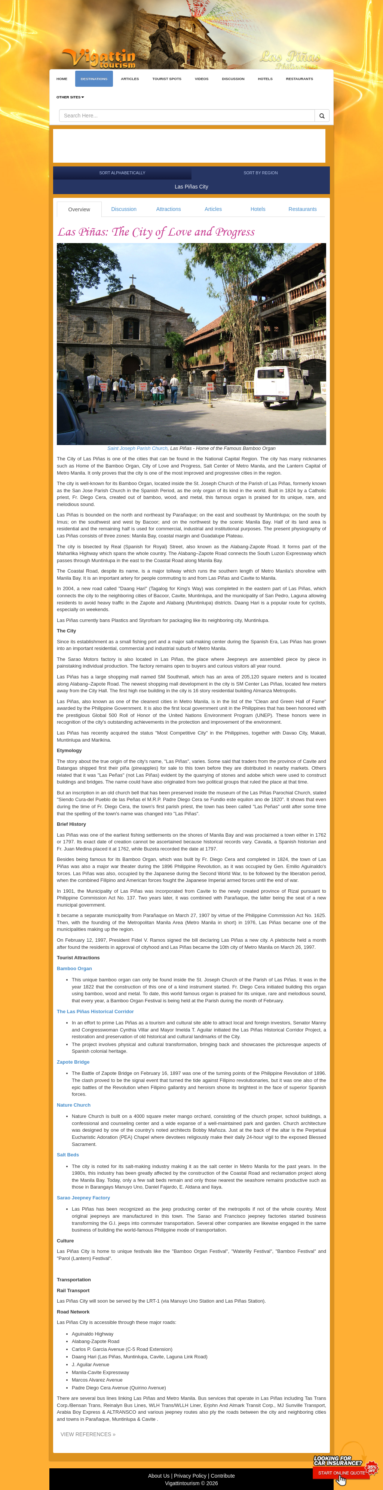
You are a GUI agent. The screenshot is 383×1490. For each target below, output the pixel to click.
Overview (79, 209)
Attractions (168, 209)
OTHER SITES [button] (70, 97)
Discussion (124, 209)
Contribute (223, 1476)
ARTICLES (130, 79)
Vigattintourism (182, 1483)
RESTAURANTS (299, 79)
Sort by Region (260, 173)
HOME (61, 79)
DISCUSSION (233, 79)
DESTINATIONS (94, 79)
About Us (159, 1476)
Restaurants (303, 209)
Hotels (258, 209)
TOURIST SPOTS (166, 79)
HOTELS (265, 79)
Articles (213, 209)
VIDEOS (202, 79)
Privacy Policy (190, 1476)
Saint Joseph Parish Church (137, 448)
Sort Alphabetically (122, 173)
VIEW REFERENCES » (88, 1434)
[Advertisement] (189, 146)
